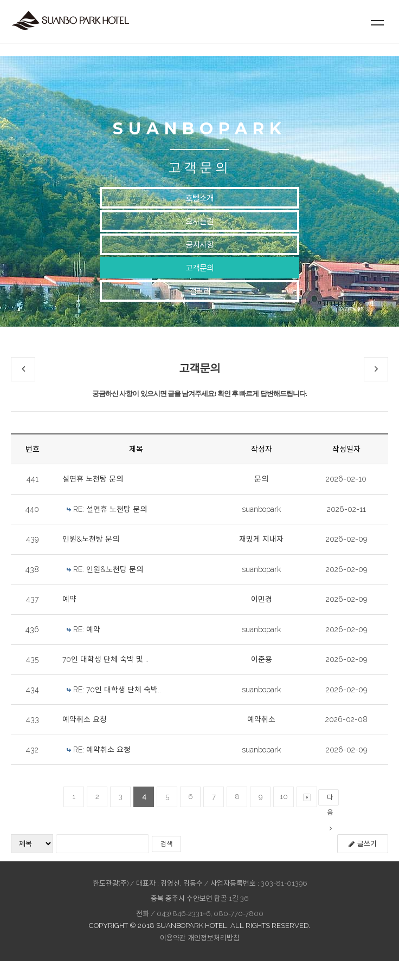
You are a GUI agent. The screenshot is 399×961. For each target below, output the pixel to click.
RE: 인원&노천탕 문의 (108, 569)
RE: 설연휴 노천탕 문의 (110, 509)
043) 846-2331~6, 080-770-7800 (210, 914)
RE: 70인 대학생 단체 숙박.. (117, 689)
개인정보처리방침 (214, 938)
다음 (330, 800)
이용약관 (173, 938)
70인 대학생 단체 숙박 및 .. (105, 659)
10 (284, 797)
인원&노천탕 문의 (90, 539)
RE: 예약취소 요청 (102, 749)
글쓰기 (363, 844)
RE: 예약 (86, 629)
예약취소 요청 (84, 719)
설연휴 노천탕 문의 (92, 479)
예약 (69, 599)
